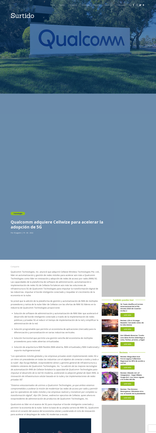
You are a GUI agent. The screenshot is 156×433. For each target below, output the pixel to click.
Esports (62, 5)
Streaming (73, 5)
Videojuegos (121, 5)
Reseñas (97, 5)
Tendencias (108, 5)
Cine (53, 5)
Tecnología (85, 5)
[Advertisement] (123, 281)
